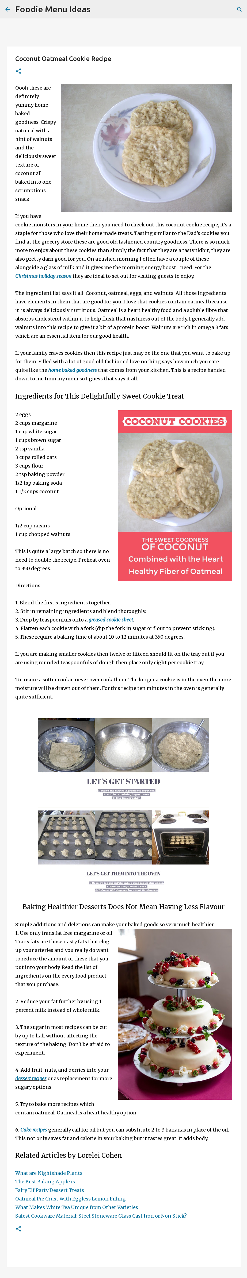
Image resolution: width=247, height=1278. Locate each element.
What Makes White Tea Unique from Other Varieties (76, 1207)
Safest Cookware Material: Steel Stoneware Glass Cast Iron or (88, 1216)
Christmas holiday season (43, 276)
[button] (18, 71)
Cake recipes (33, 1130)
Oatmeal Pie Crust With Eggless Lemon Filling (70, 1199)
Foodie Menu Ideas (52, 9)
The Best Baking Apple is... (46, 1182)
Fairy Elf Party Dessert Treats (49, 1190)
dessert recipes (31, 1078)
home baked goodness (72, 370)
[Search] (98, 9)
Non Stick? (174, 1216)
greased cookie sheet (111, 620)
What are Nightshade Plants (48, 1173)
